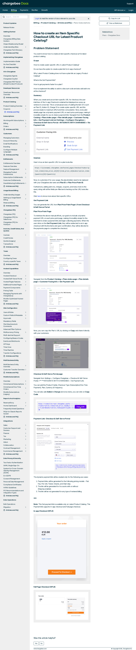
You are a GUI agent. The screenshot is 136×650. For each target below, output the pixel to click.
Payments (24, 10)
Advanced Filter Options (12, 329)
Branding (6, 147)
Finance (6, 433)
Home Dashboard (10, 406)
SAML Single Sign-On (11, 466)
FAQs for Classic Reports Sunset (12, 413)
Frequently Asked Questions (13, 409)
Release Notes (8, 27)
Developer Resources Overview (11, 93)
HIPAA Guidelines (9, 488)
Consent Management (11, 479)
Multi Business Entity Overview (11, 366)
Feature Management (11, 169)
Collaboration (8, 445)
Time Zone (7, 347)
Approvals (7, 318)
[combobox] (15, 17)
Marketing (7, 439)
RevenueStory (8, 403)
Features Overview (10, 166)
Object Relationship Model (13, 44)
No (41, 643)
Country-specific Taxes (12, 261)
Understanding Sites (10, 47)
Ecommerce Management (13, 451)
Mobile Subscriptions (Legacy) (11, 393)
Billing (14, 10)
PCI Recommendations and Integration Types (13, 492)
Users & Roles (8, 312)
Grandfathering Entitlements (13, 183)
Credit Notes (8, 238)
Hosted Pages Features (12, 282)
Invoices (6, 235)
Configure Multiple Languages (10, 151)
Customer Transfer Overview (14, 370)
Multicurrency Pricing (11, 332)
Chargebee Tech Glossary (12, 50)
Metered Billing (9, 203)
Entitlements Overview (11, 163)
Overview (6, 36)
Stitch (5, 442)
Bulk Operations (9, 504)
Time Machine (8, 350)
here (39, 196)
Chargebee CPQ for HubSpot (10, 223)
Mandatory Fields (9, 321)
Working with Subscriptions (13, 120)
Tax (4, 436)
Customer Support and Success (11, 429)
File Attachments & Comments (10, 325)
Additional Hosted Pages (12, 285)
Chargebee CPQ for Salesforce (10, 218)
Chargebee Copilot (10, 79)
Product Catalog (48, 23)
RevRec (35, 10)
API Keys (6, 344)
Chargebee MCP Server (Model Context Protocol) (12, 83)
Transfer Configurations (12, 353)
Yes (36, 643)
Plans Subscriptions (82, 23)
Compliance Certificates (12, 485)
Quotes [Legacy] (9, 241)
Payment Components (11, 288)
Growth (44, 10)
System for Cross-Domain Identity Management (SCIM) (13, 471)
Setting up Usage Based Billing (12, 199)
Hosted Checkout (9, 276)
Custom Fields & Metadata (13, 315)
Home (5, 10)
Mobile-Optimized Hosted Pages (13, 300)
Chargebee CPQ (9, 214)
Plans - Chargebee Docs (111, 35)
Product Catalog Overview (12, 106)
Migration (7, 507)
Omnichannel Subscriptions (13, 384)
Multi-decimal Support (11, 335)
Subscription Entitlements (13, 177)
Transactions (8, 244)
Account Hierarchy (10, 141)
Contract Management (11, 448)
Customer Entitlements (12, 180)
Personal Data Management (13, 482)
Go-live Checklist (9, 64)
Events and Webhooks (11, 341)
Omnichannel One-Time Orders (12, 388)
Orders (6, 126)
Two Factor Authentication (13, 463)
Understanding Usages (11, 195)
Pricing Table (8, 291)
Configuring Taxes (10, 258)
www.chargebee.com (40, 648)
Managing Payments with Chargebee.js (12, 295)
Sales (5, 425)
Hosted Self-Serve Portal (12, 279)
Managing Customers (11, 138)
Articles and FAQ (10, 53)
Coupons (6, 109)
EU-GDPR (7, 476)
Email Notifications (10, 144)
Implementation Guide (11, 61)
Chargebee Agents (10, 76)
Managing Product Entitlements (10, 173)
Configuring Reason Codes (13, 338)
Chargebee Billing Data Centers (11, 40)
